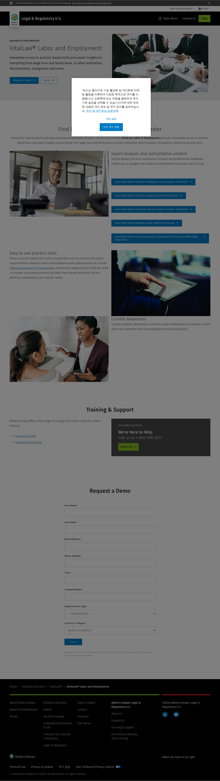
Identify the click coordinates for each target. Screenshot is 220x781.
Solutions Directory (33, 686)
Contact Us (117, 720)
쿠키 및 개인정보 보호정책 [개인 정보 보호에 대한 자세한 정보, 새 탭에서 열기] (102, 111)
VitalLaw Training (25, 436)
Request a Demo (24, 80)
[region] (111, 107)
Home (13, 686)
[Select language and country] (204, 8)
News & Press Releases (24, 709)
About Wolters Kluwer (23, 702)
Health (47, 709)
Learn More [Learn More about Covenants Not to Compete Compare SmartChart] (153, 209)
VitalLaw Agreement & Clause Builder (32, 268)
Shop (204, 18)
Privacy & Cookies (42, 766)
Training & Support (122, 727)
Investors (83, 716)
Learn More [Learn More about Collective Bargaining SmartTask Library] (149, 195)
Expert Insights (86, 702)
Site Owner (84, 723)
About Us (116, 713)
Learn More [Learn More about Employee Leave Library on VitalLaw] (147, 223)
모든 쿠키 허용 (111, 127)
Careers (82, 709)
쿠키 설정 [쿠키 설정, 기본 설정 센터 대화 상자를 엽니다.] (111, 118)
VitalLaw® (56, 686)
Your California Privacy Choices (95, 766)
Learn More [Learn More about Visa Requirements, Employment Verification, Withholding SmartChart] (160, 238)
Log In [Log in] (48, 80)
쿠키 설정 (64, 766)
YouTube (176, 714)
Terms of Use (17, 766)
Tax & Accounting (53, 716)
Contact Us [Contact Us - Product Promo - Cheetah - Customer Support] (126, 446)
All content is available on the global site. (92, 3)
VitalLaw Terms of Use (28, 442)
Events (14, 716)
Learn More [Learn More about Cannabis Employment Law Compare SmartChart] (153, 182)
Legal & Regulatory (55, 745)
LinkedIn (165, 714)
